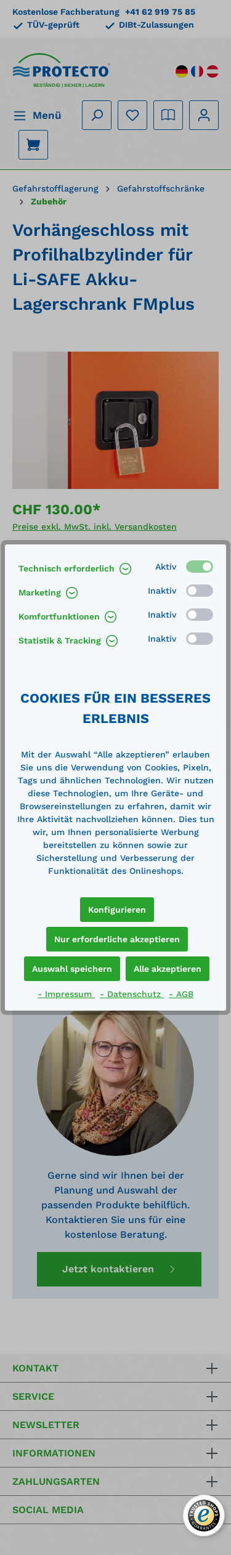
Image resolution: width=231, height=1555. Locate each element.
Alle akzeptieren (167, 969)
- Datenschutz (132, 994)
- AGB (181, 994)
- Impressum (66, 994)
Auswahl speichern (72, 969)
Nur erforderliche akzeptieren (117, 939)
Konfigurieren (117, 910)
